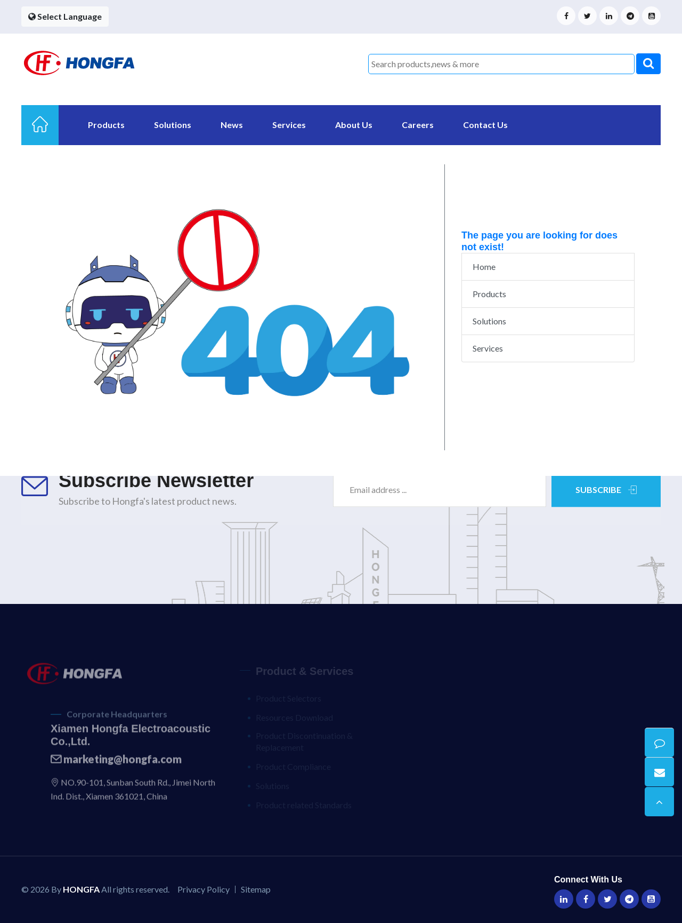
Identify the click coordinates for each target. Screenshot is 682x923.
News (232, 125)
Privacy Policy (203, 889)
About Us (353, 125)
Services (289, 125)
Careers (418, 125)
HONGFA (81, 889)
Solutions (172, 125)
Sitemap (256, 889)
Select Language (65, 16)
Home (484, 266)
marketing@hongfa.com (116, 764)
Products (106, 125)
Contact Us (485, 125)
